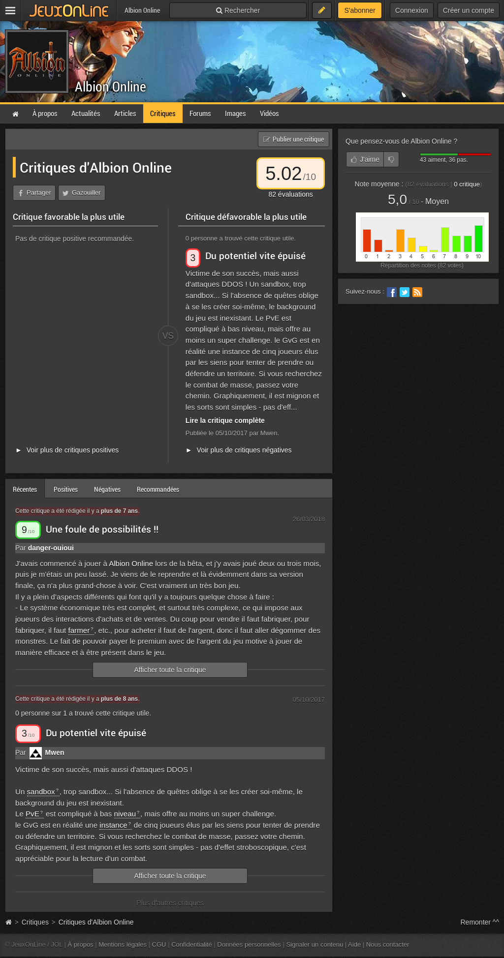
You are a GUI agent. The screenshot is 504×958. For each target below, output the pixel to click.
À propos (81, 944)
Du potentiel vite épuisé (255, 255)
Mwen (54, 752)
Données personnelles (249, 944)
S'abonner (359, 10)
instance (113, 825)
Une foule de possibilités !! (102, 529)
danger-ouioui (51, 548)
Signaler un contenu (314, 944)
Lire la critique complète (225, 420)
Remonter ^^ (480, 922)
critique (467, 184)
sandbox (41, 791)
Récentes (25, 489)
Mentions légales (122, 944)
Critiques (35, 922)
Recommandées (158, 489)
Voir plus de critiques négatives (244, 450)
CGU (159, 944)
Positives (66, 489)
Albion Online (110, 86)
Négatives (107, 489)
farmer (79, 630)
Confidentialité (191, 944)
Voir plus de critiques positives (73, 450)
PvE (32, 813)
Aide (354, 944)
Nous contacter (388, 944)
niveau (125, 813)
